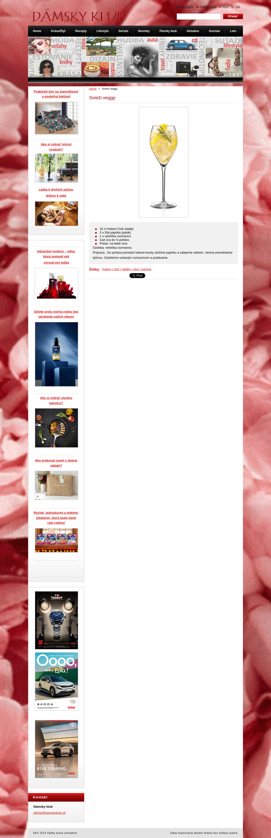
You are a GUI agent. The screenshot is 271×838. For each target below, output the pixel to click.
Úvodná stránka (184, 6)
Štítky (94, 269)
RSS (225, 6)
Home (93, 88)
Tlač (237, 6)
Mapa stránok (208, 6)
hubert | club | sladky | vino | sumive (126, 269)
